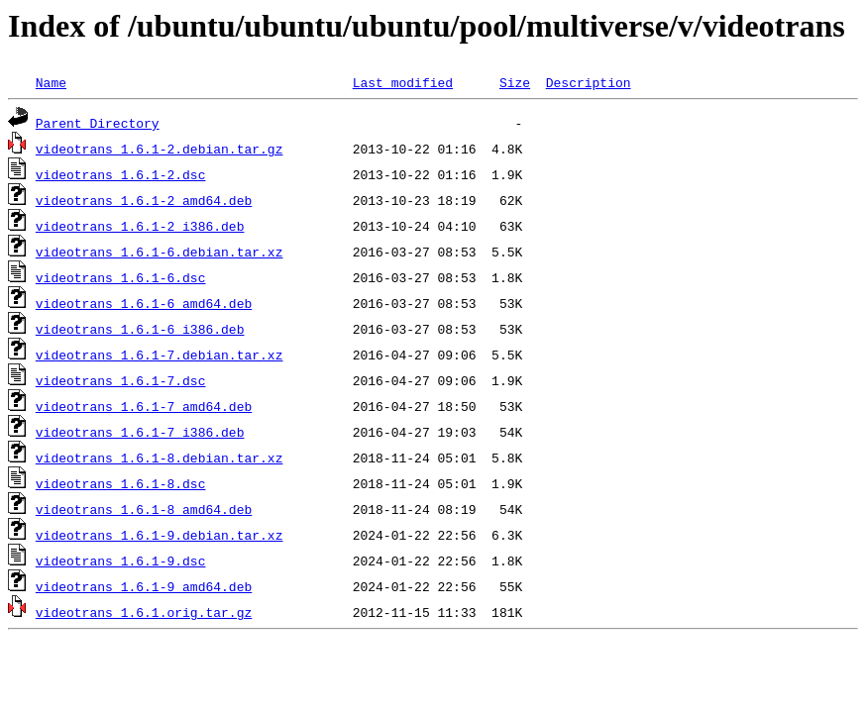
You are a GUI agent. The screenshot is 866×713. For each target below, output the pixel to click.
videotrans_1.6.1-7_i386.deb (140, 432)
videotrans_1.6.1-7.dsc (121, 380)
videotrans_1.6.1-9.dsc (121, 560)
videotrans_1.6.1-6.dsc (121, 277)
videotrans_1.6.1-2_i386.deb (140, 226)
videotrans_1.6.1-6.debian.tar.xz (159, 251)
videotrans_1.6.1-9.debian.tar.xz (159, 535)
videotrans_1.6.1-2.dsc (121, 174)
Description (588, 82)
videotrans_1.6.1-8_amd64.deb (144, 509)
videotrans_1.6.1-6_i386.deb (140, 329)
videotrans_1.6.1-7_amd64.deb (144, 406)
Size (514, 82)
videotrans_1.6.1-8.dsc (121, 483)
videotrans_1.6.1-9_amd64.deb (144, 586)
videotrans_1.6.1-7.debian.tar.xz (159, 354)
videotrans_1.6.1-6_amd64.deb (144, 303)
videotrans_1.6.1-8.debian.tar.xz (159, 457)
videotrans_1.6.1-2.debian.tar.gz (159, 148)
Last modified (403, 82)
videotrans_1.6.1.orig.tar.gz (144, 612)
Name (51, 82)
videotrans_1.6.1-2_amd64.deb (144, 200)
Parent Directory (98, 123)
